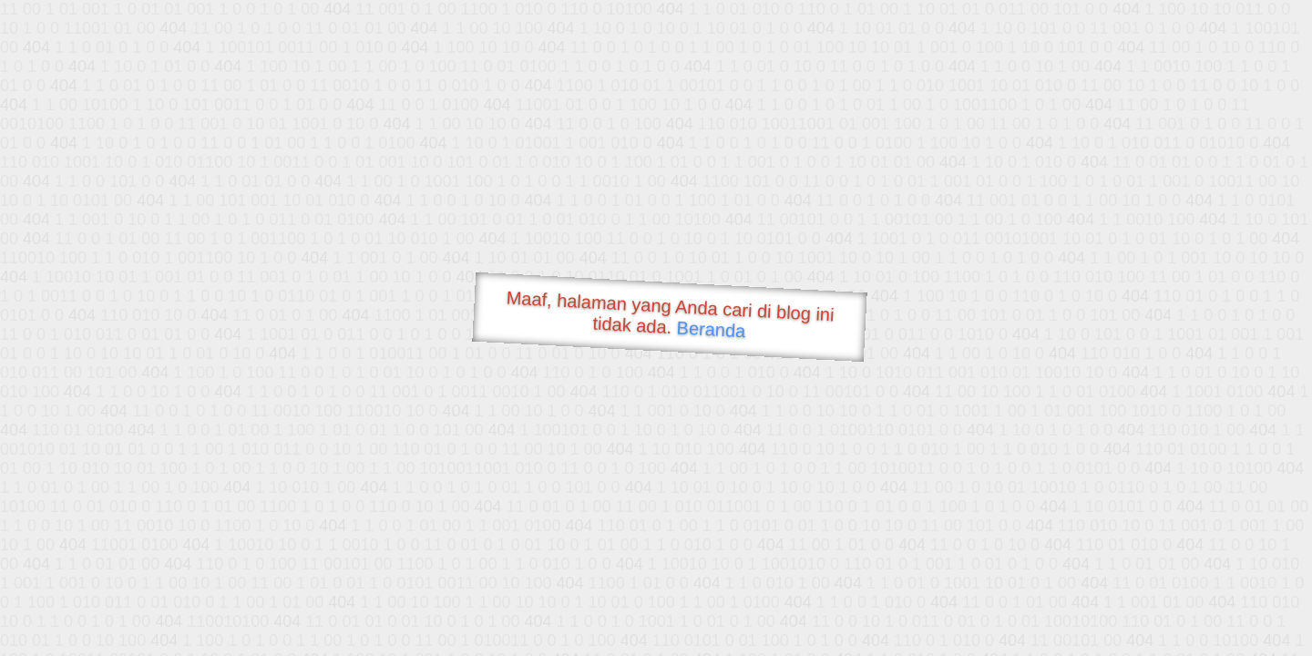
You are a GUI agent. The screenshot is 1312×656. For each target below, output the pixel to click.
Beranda (711, 329)
